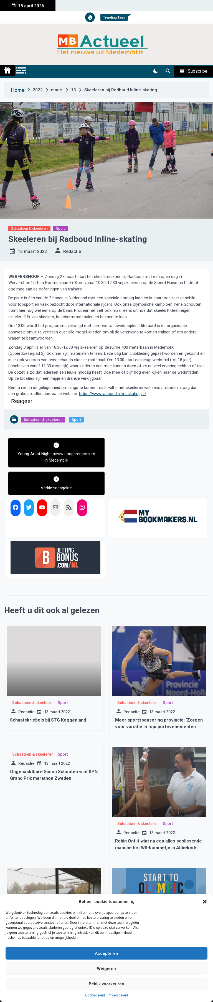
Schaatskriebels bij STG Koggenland (48, 692)
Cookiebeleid (95, 995)
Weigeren (106, 968)
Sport (60, 228)
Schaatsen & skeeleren (29, 228)
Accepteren (106, 953)
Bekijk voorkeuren (106, 983)
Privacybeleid (118, 995)
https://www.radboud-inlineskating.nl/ (112, 393)
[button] (204, 901)
